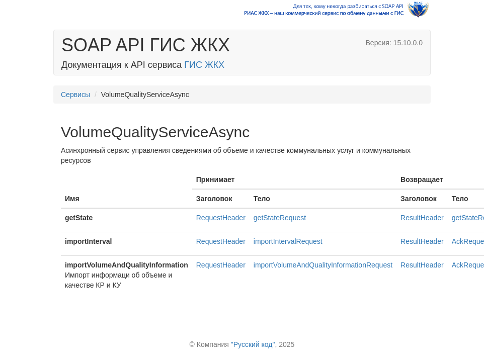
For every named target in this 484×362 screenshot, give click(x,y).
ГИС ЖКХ (204, 65)
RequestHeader (221, 218)
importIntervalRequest (288, 241)
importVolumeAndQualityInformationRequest (323, 265)
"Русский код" (253, 344)
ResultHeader (422, 218)
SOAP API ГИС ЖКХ (145, 45)
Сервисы (75, 94)
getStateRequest (280, 218)
